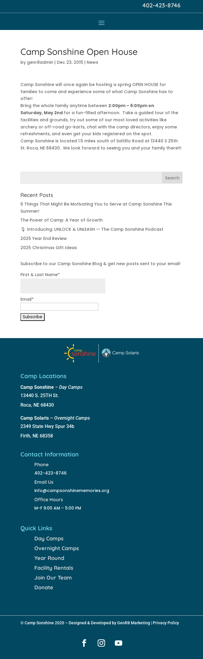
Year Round (49, 558)
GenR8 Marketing (133, 622)
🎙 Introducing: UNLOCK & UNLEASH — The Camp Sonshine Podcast (91, 229)
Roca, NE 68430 (37, 405)
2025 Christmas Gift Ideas (48, 248)
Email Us (44, 482)
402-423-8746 (161, 5)
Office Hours (48, 499)
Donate (43, 587)
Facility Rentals (53, 567)
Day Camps (49, 538)
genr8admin (40, 62)
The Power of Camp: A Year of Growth (61, 220)
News (92, 62)
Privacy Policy (166, 622)
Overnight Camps (56, 548)
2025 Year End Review (43, 238)
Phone (41, 464)
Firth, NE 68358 (36, 436)
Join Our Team (53, 577)
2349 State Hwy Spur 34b (47, 426)
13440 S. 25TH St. (39, 395)
